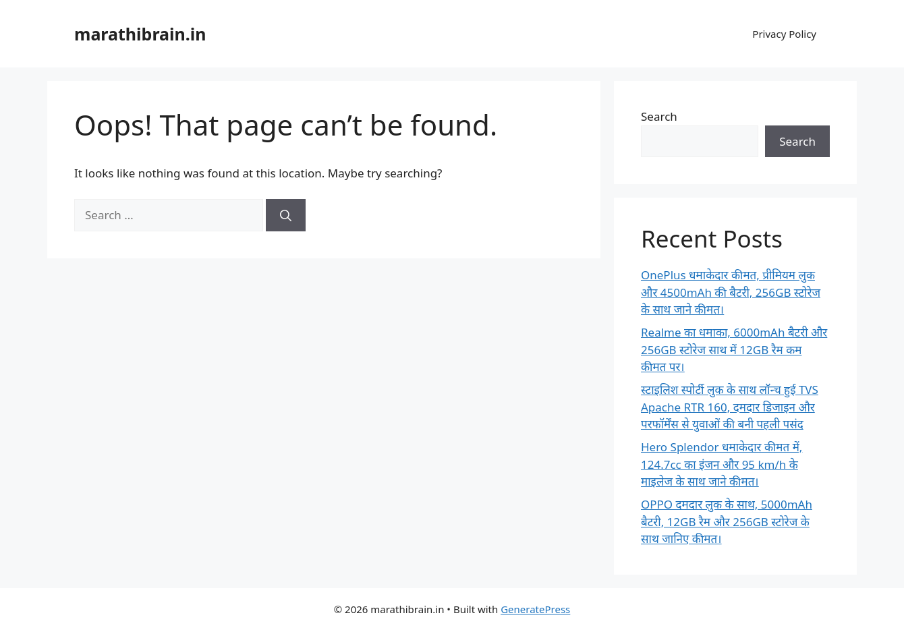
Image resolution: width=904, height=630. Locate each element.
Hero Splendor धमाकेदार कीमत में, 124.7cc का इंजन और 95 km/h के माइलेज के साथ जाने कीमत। (721, 464)
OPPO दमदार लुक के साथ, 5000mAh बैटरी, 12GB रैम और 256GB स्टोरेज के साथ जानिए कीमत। (726, 521)
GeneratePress (535, 609)
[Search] (286, 215)
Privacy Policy (784, 33)
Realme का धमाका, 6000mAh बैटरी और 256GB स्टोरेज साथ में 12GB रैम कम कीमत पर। (734, 349)
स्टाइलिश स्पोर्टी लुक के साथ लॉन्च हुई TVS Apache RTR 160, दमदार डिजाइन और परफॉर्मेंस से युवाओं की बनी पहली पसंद (729, 407)
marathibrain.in (140, 33)
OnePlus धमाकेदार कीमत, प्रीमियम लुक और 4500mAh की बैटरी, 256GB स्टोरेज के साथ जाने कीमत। (730, 292)
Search (659, 116)
